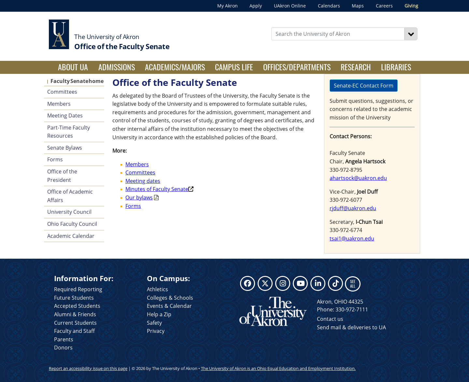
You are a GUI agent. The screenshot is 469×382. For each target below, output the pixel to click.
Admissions (116, 67)
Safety (154, 322)
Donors (63, 347)
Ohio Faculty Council (72, 223)
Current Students (75, 322)
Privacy (155, 330)
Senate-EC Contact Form (363, 85)
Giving (411, 6)
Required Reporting (78, 289)
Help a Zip (159, 314)
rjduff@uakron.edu (353, 208)
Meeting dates (142, 180)
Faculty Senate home (77, 81)
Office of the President (62, 176)
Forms (55, 159)
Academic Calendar (70, 235)
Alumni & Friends (75, 314)
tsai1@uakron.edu (352, 238)
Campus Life (234, 67)
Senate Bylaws (64, 147)
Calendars (329, 6)
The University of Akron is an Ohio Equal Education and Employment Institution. (278, 368)
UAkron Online (290, 6)
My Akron (227, 6)
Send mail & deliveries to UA (351, 327)
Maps (358, 6)
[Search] (411, 33)
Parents (63, 339)
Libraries (396, 67)
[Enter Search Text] (338, 33)
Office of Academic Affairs (70, 196)
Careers (384, 6)
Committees (62, 91)
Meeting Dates (65, 115)
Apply (255, 6)
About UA (75, 67)
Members (59, 103)
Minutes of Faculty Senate (156, 189)
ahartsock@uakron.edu (358, 178)
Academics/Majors (175, 67)
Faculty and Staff (74, 330)
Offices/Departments (297, 67)
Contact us (330, 318)
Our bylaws (139, 197)
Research (356, 67)
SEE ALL (352, 284)
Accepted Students (77, 305)
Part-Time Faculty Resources (68, 132)
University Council (69, 211)
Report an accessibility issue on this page (88, 368)
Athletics (157, 289)
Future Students (74, 297)
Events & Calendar (169, 305)
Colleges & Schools (170, 297)
